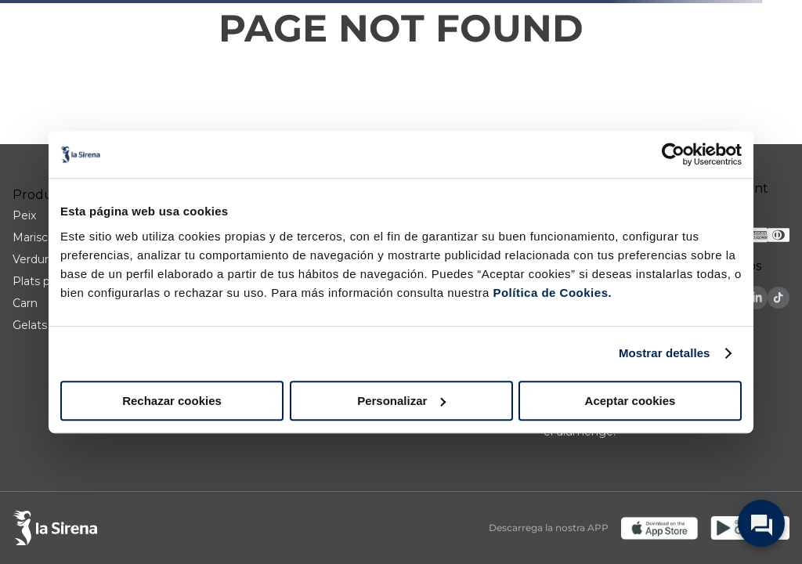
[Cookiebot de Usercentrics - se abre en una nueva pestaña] (673, 154)
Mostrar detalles (664, 353)
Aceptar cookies (630, 400)
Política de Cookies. (551, 292)
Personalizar (401, 400)
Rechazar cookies (172, 400)
